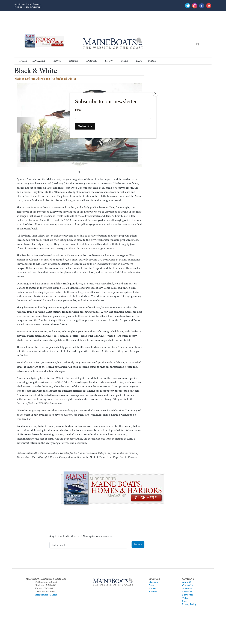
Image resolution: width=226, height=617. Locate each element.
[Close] (155, 93)
